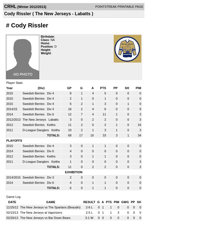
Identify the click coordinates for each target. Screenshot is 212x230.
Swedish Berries (34, 93)
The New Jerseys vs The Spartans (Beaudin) (50, 207)
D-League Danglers (36, 130)
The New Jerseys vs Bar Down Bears (45, 217)
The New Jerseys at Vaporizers (41, 212)
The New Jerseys (35, 119)
